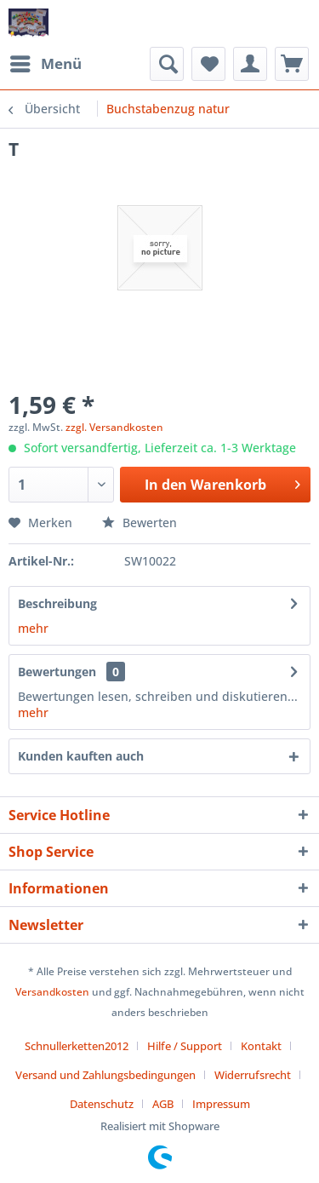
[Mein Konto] (250, 64)
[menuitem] (45, 64)
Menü (46, 61)
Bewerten (139, 522)
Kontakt (261, 1046)
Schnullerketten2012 (76, 1046)
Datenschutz (102, 1103)
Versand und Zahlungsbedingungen (105, 1075)
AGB (163, 1103)
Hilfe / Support (184, 1046)
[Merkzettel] (208, 64)
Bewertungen (57, 671)
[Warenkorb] (292, 64)
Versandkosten (52, 992)
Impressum (221, 1103)
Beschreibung (57, 603)
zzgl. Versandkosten (114, 427)
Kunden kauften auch (81, 756)
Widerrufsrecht (252, 1075)
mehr (33, 628)
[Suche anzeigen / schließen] (167, 64)
